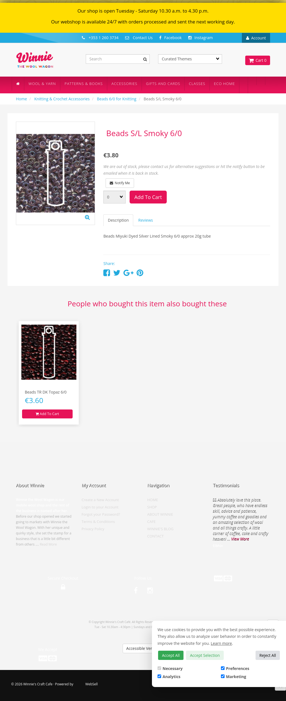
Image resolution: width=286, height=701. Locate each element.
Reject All (267, 655)
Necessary (170, 668)
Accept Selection (205, 655)
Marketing (233, 676)
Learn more (221, 643)
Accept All (171, 655)
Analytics (169, 676)
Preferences (235, 668)
